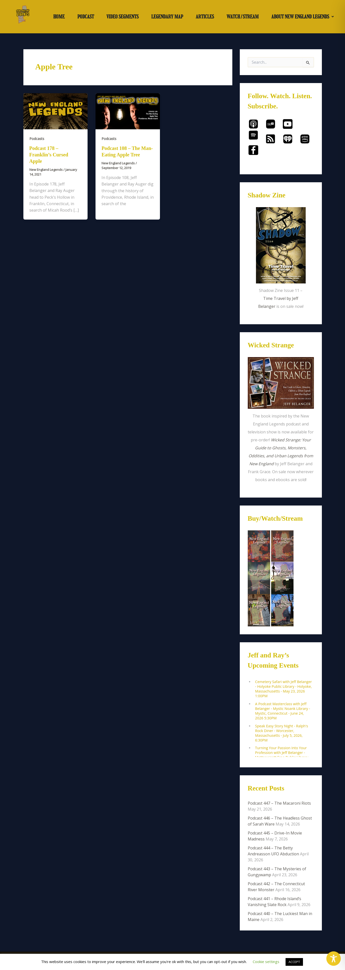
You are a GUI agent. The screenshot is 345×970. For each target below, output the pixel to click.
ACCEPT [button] (294, 962)
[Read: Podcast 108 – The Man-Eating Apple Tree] (128, 111)
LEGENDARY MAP (167, 17)
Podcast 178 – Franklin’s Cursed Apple (48, 154)
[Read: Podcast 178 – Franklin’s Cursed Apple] (55, 111)
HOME (59, 17)
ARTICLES (205, 17)
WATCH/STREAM (243, 17)
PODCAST (85, 17)
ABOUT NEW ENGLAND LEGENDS (302, 17)
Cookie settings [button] (266, 961)
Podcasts (36, 138)
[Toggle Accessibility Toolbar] (333, 958)
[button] (302, 16)
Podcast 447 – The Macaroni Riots (279, 803)
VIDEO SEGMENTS (122, 17)
